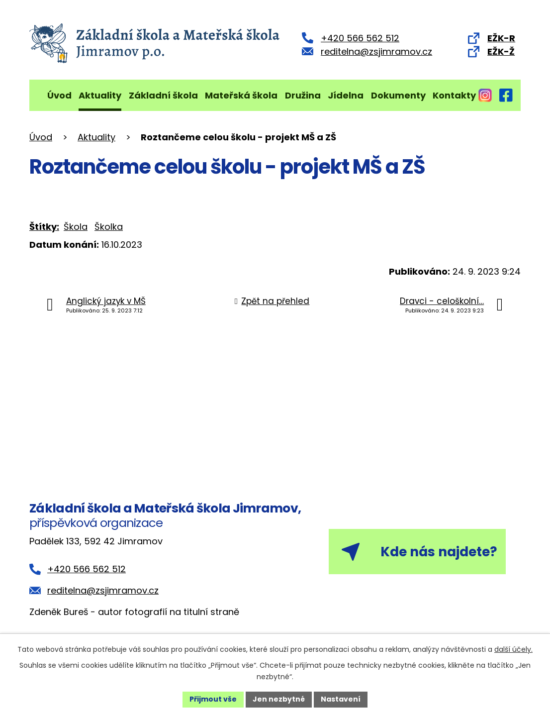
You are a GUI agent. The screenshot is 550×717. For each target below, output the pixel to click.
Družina (303, 95)
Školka (108, 226)
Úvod (59, 95)
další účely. (513, 649)
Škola (76, 226)
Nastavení (341, 699)
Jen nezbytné (279, 699)
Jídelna (346, 95)
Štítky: (44, 226)
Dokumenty (398, 95)
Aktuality (100, 95)
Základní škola (163, 95)
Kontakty (454, 95)
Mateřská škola (241, 95)
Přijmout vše (213, 699)
